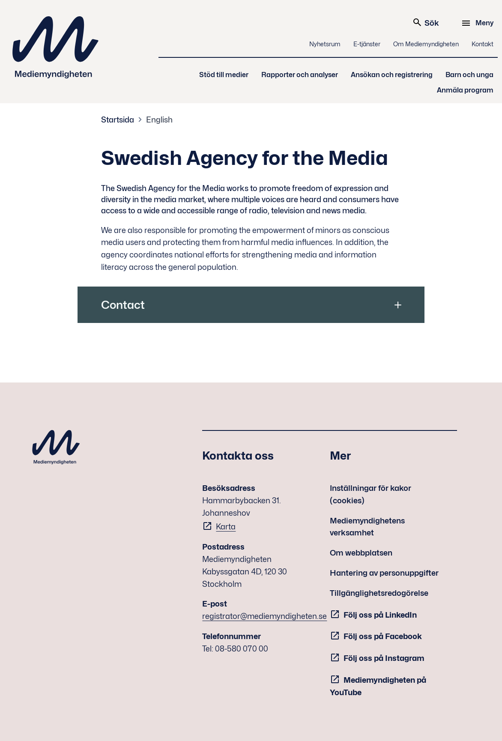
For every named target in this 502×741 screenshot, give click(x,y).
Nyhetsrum (325, 44)
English (159, 119)
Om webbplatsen (361, 552)
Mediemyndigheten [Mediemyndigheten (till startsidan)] (56, 47)
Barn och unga (469, 75)
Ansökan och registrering (392, 75)
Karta (226, 526)
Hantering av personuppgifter (384, 572)
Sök (425, 22)
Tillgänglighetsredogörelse (379, 593)
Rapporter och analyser (299, 75)
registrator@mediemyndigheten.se (264, 616)
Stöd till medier (223, 75)
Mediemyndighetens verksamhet (367, 527)
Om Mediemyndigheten (426, 44)
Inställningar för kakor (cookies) (370, 494)
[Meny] (479, 23)
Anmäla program (465, 90)
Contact (123, 304)
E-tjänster (366, 44)
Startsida (117, 119)
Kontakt (482, 44)
